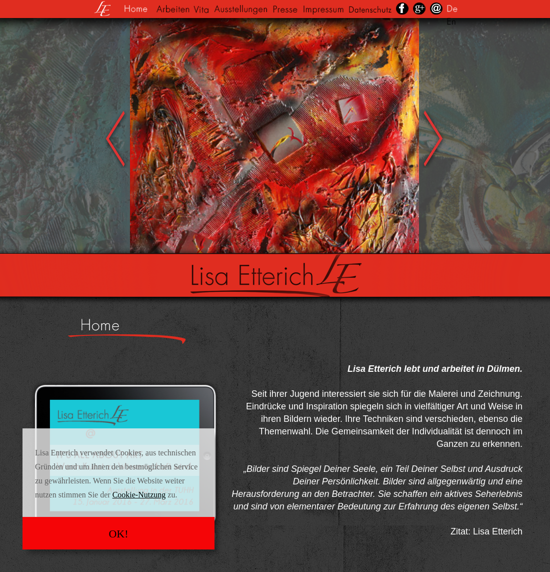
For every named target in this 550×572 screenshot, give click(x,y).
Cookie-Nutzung (139, 494)
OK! (118, 533)
